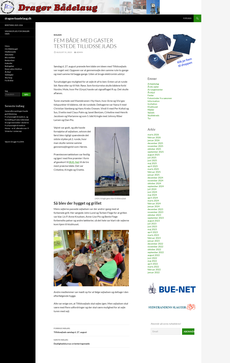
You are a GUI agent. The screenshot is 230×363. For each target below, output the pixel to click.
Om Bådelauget (11, 49)
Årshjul (151, 92)
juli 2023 (152, 223)
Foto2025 (187, 18)
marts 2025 (153, 169)
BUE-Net (74, 161)
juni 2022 (152, 258)
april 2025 (153, 166)
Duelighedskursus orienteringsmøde (91, 341)
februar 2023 (154, 238)
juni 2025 (152, 160)
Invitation (152, 104)
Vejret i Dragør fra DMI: (14, 142)
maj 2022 (152, 260)
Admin (79, 52)
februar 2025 (154, 171)
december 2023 (155, 209)
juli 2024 (152, 189)
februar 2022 (154, 269)
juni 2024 (152, 192)
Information (154, 101)
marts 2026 (153, 134)
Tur (149, 118)
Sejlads (58, 35)
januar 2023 (154, 240)
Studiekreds (153, 115)
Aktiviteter (9, 54)
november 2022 (155, 246)
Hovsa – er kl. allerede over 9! (17, 128)
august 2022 (154, 255)
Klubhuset (153, 106)
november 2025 (155, 146)
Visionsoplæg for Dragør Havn (17, 32)
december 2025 (155, 143)
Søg (6, 91)
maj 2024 (152, 194)
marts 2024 (153, 200)
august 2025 (154, 154)
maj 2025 (152, 163)
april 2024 (153, 197)
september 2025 (156, 151)
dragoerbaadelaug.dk (18, 18)
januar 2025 (154, 174)
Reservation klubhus (13, 69)
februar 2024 (154, 203)
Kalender (8, 63)
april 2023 (153, 232)
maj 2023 (152, 229)
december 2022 (155, 243)
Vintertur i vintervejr (13, 131)
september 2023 (156, 217)
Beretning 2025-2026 (14, 25)
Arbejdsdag (153, 83)
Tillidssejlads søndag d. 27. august (91, 329)
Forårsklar (9, 80)
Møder (151, 109)
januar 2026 (154, 140)
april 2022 (153, 263)
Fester (151, 95)
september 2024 (156, 186)
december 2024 (155, 177)
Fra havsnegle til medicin (15, 125)
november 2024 (155, 180)
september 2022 (156, 252)
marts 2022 (153, 266)
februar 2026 (154, 137)
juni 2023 (152, 226)
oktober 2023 (154, 215)
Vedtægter (9, 75)
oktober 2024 (154, 183)
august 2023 (154, 220)
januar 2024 (154, 206)
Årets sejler (153, 86)
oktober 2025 (154, 149)
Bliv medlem (10, 57)
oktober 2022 (154, 249)
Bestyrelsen (10, 60)
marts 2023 (153, 235)
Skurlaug (8, 77)
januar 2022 (154, 272)
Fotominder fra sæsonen (160, 98)
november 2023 (155, 212)
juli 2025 (152, 157)
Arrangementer (155, 89)
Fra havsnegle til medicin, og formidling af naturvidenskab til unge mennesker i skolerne (17, 120)
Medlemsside (10, 52)
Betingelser (9, 66)
